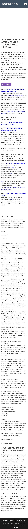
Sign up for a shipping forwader (15, 163)
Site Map (11, 522)
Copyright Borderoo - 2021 (9, 520)
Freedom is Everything (20, 522)
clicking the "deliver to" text (15, 95)
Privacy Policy (5, 522)
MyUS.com (11, 167)
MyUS (12, 173)
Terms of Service (21, 520)
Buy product (6, 84)
